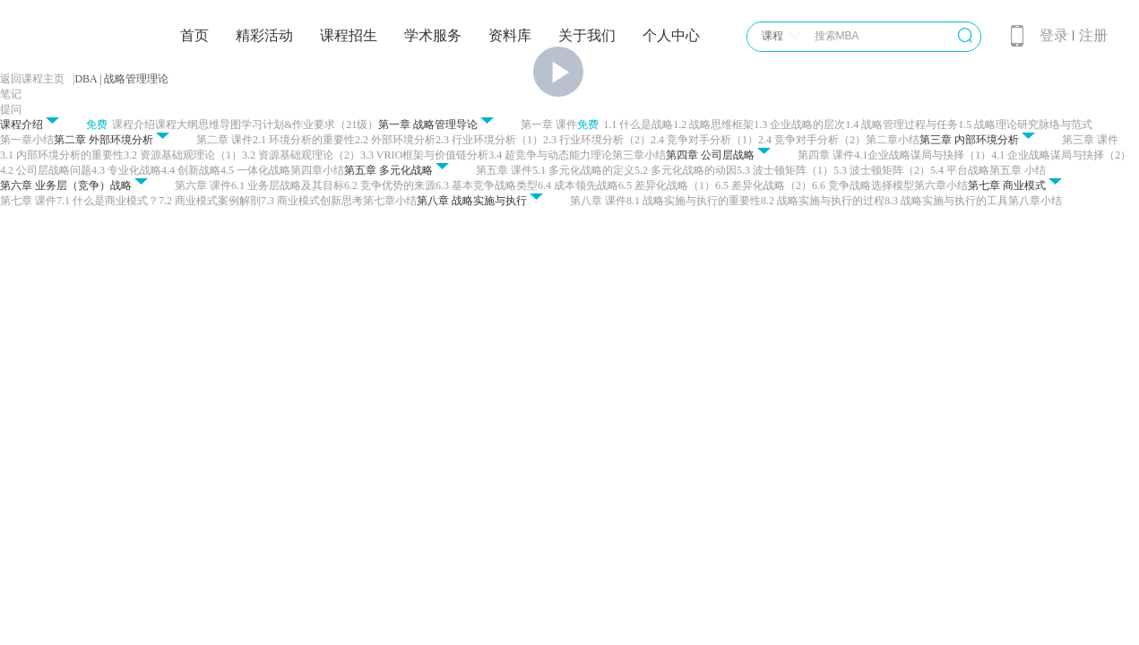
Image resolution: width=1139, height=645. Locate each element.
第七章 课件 (28, 200)
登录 (1054, 35)
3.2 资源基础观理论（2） (301, 155)
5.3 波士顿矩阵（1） (785, 170)
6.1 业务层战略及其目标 (287, 185)
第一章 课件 (549, 124)
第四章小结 (317, 170)
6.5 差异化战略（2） (763, 185)
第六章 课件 (203, 185)
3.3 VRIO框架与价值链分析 (424, 155)
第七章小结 (390, 200)
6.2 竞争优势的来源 (390, 185)
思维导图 (219, 124)
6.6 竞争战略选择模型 (863, 185)
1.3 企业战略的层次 (799, 124)
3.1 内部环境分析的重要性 (62, 155)
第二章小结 (892, 139)
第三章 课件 (1090, 139)
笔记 (11, 94)
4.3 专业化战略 (126, 170)
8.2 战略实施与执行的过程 (822, 200)
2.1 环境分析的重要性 (304, 139)
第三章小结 (639, 155)
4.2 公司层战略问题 (45, 170)
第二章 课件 (224, 139)
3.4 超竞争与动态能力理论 (550, 155)
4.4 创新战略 (190, 170)
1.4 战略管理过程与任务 (901, 124)
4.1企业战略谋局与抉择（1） (922, 155)
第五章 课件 (504, 170)
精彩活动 (264, 35)
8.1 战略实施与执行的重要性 (693, 200)
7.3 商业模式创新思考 (312, 200)
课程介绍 (133, 124)
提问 (11, 109)
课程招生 (348, 35)
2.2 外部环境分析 (395, 139)
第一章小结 (27, 139)
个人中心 (671, 35)
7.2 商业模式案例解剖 (210, 200)
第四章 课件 (826, 155)
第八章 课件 (598, 200)
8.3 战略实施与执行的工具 (946, 200)
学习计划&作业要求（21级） (309, 124)
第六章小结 (941, 185)
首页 (194, 35)
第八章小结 (1035, 200)
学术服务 (433, 35)
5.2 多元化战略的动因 (685, 170)
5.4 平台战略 (959, 170)
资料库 (509, 35)
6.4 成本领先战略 (578, 185)
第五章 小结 (1017, 170)
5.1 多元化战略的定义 (583, 170)
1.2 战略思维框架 (713, 124)
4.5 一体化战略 (255, 170)
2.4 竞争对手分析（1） (704, 139)
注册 (1093, 35)
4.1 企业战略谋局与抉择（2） (1061, 155)
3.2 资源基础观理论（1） (183, 155)
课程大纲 (176, 124)
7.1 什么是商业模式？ (107, 200)
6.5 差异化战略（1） (666, 185)
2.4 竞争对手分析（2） (812, 139)
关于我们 (587, 35)
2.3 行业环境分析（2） (597, 139)
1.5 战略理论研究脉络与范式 (1025, 124)
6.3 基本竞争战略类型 (487, 185)
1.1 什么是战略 (638, 124)
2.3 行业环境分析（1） (489, 139)
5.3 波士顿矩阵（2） (881, 170)
